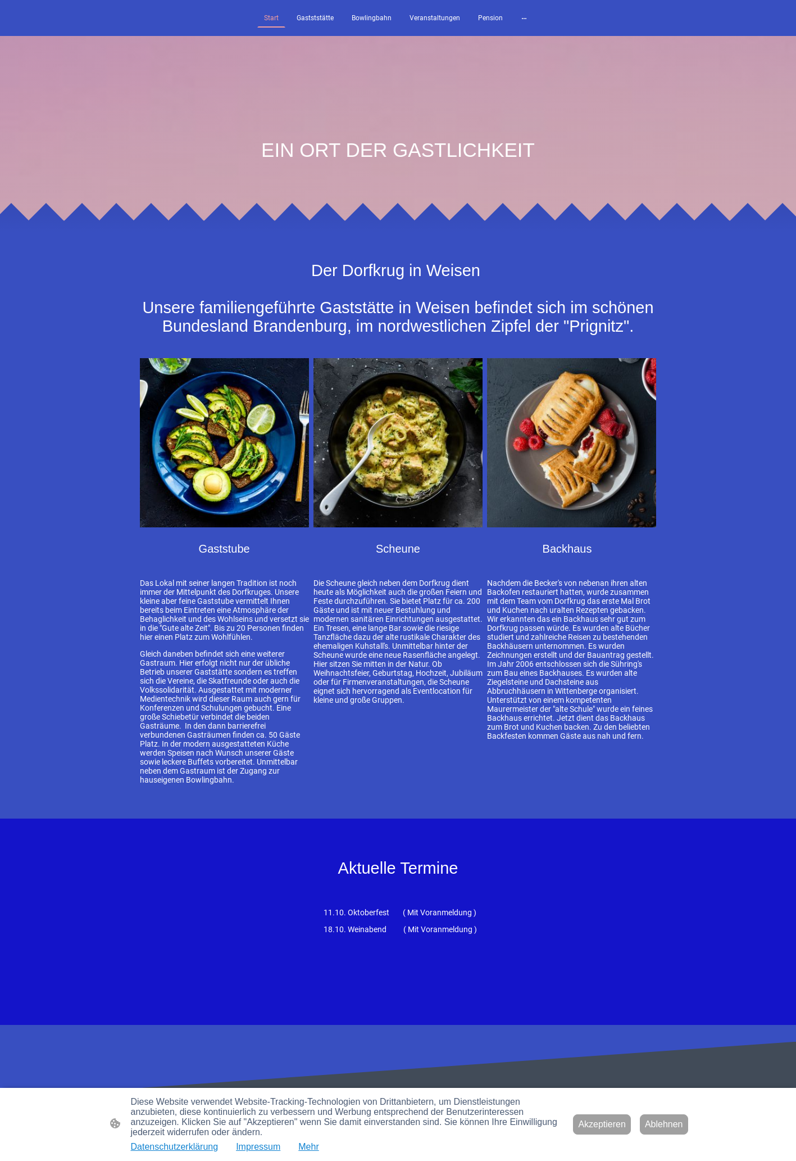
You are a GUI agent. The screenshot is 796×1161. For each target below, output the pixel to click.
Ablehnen (664, 1124)
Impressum (258, 1146)
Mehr (308, 1146)
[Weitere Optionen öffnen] (524, 18)
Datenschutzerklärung (175, 1146)
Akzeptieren (602, 1124)
